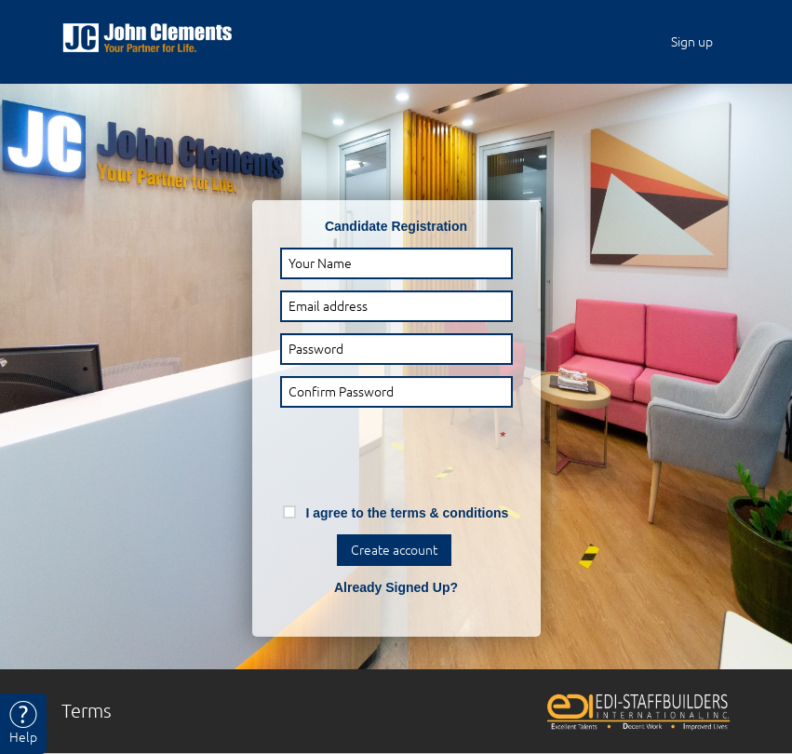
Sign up (692, 41)
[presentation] (378, 448)
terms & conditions (450, 512)
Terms (86, 710)
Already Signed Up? (396, 587)
